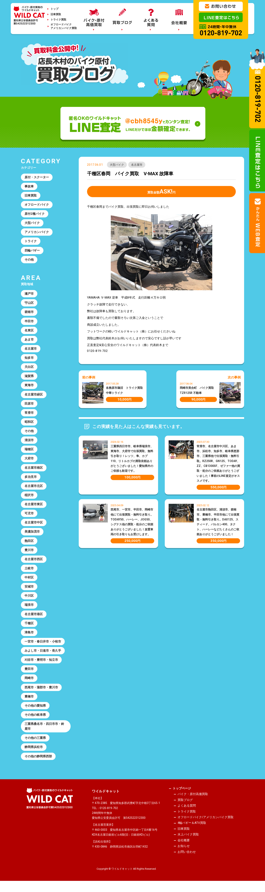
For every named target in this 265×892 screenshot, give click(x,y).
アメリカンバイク (37, 232)
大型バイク (117, 164)
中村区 (29, 580)
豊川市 (29, 553)
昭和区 (29, 423)
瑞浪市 (29, 608)
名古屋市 (136, 164)
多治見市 (31, 479)
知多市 (29, 359)
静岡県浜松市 (34, 751)
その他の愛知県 (35, 709)
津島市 (29, 635)
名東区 (29, 331)
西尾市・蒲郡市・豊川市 (41, 691)
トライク (31, 242)
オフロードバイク (37, 205)
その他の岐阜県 (35, 718)
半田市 (29, 322)
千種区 (29, 626)
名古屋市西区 (34, 562)
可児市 (29, 516)
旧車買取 (56, 14)
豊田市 (29, 672)
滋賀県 (29, 377)
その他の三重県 (35, 742)
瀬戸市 (29, 294)
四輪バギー (32, 251)
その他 (29, 260)
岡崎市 (29, 682)
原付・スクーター (37, 177)
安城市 (29, 589)
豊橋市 (29, 700)
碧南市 (29, 313)
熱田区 (29, 543)
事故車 (29, 186)
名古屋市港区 (34, 617)
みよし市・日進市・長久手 (43, 654)
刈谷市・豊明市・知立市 (41, 663)
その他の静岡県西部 (38, 760)
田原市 (29, 405)
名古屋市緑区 (34, 396)
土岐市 (29, 571)
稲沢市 (29, 497)
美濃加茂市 (32, 534)
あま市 (29, 340)
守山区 (29, 303)
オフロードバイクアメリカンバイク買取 (64, 26)
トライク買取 (58, 19)
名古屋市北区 (34, 488)
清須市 (29, 442)
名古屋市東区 (34, 506)
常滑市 (29, 414)
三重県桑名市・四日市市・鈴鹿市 (44, 730)
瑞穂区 (29, 451)
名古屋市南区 (34, 470)
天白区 (29, 368)
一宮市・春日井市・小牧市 (43, 645)
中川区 (29, 599)
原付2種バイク (35, 214)
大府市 (29, 460)
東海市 (29, 386)
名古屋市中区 (34, 525)
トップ (54, 8)
